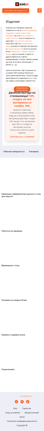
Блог (15, 408)
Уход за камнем (12, 412)
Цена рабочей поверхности (15, 10)
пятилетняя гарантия (23, 41)
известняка (25, 33)
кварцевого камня (13, 33)
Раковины (33, 151)
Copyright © (22, 425)
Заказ (22, 417)
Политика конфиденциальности (22, 421)
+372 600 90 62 (25, 396)
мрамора (32, 30)
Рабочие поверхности (14, 151)
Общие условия (32, 412)
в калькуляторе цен (15, 49)
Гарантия (26, 408)
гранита (25, 30)
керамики (9, 36)
